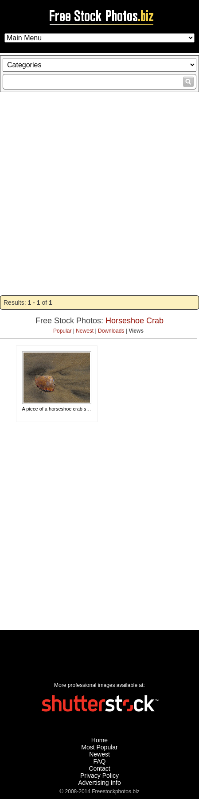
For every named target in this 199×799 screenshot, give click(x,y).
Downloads (111, 331)
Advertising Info (99, 782)
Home (99, 740)
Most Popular (99, 747)
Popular (62, 331)
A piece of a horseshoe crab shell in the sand (70, 408)
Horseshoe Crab (134, 320)
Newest (85, 331)
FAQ (99, 761)
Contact (99, 768)
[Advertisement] (99, 193)
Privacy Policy (99, 775)
